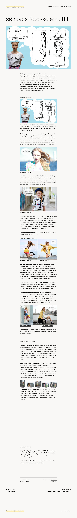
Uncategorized (54, 481)
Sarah (47, 367)
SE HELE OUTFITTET (25, 172)
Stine (21, 369)
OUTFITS (62, 6)
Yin (37, 371)
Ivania (39, 367)
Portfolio (68, 6)
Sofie (31, 367)
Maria (26, 367)
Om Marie (56, 6)
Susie (37, 369)
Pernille (52, 367)
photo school (54, 480)
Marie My (27, 481)
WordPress (68, 511)
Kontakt (50, 6)
